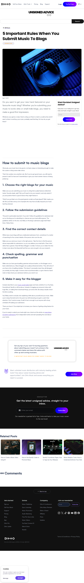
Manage (5, 578)
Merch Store (26, 526)
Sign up (6, 504)
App (5, 520)
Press (41, 517)
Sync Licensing (26, 507)
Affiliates (42, 514)
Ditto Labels (7, 526)
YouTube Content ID (28, 523)
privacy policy (74, 124)
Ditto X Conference (46, 504)
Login (60, 4)
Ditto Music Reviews (46, 507)
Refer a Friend (44, 510)
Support (6, 510)
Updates (42, 520)
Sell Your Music (8, 507)
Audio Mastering (27, 514)
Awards (24, 529)
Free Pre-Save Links (28, 517)
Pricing (6, 514)
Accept (20, 578)
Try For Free (70, 4)
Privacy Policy (75, 536)
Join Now (74, 374)
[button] (28, 4)
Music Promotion (27, 510)
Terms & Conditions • (64, 536)
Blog (5, 517)
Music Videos (26, 520)
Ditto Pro (7, 523)
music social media (23, 285)
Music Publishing (27, 504)
